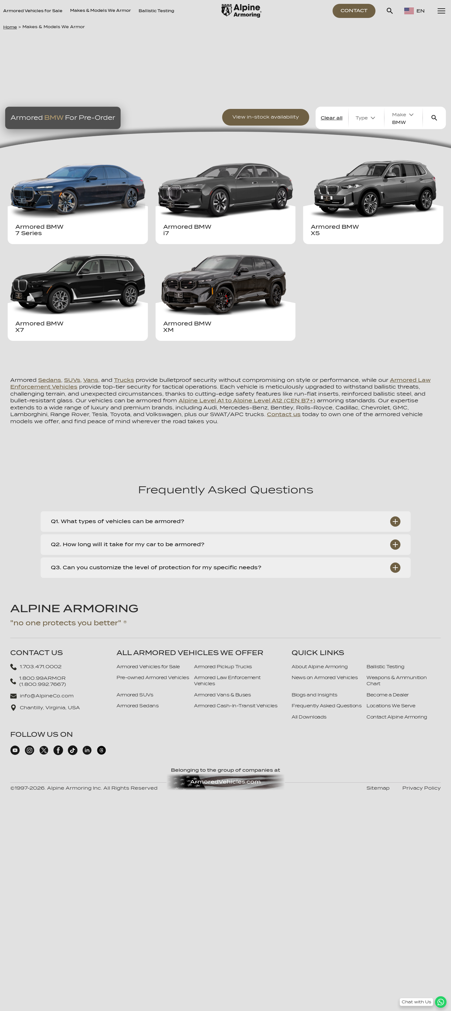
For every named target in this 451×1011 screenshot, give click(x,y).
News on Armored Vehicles (325, 677)
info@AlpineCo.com (42, 696)
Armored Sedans (137, 705)
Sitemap (378, 788)
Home (10, 27)
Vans (90, 380)
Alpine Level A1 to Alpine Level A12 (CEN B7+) (247, 401)
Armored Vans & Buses (222, 694)
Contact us (284, 414)
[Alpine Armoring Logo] (241, 11)
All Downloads (309, 716)
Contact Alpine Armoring (396, 716)
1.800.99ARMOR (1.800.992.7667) (38, 681)
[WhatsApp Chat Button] (423, 1002)
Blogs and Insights (314, 694)
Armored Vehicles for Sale (32, 11)
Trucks (124, 380)
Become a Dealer (387, 694)
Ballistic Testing (156, 11)
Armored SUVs (135, 694)
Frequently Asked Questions (326, 705)
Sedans (49, 380)
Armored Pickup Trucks (223, 666)
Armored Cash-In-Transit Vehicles (235, 705)
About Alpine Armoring (320, 666)
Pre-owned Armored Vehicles (153, 677)
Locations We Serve (390, 705)
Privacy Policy (421, 788)
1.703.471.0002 (35, 667)
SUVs (72, 380)
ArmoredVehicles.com (225, 782)
